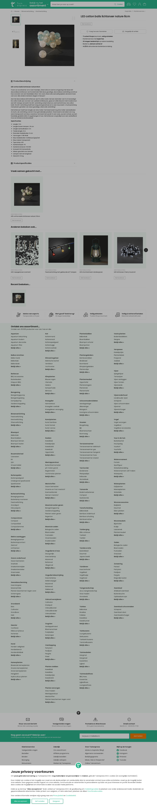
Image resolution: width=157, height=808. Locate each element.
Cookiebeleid (71, 795)
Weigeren (56, 801)
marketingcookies (91, 789)
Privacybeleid (58, 795)
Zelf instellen (40, 801)
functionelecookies (95, 791)
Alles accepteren (20, 801)
